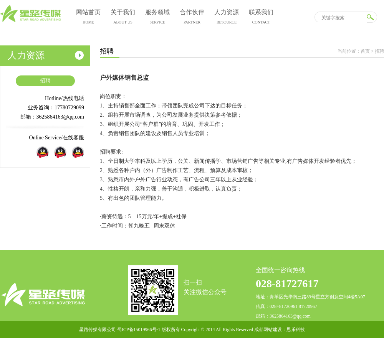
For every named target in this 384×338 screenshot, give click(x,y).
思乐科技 (295, 329)
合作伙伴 (192, 18)
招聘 (45, 81)
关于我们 (123, 18)
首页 (365, 51)
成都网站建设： (270, 329)
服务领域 (157, 18)
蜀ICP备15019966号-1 (139, 329)
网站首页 (88, 18)
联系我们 (261, 18)
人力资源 (226, 18)
